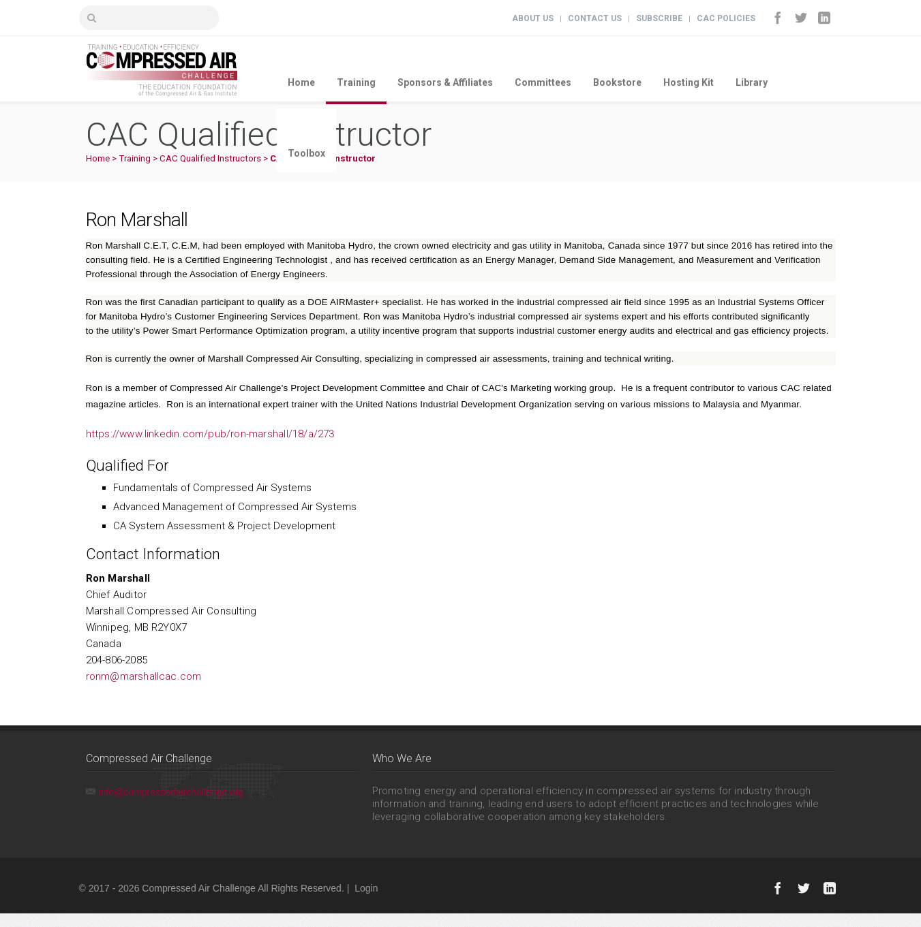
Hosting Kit (688, 82)
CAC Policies (726, 18)
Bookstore (617, 82)
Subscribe (659, 18)
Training (356, 82)
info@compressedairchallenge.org (171, 792)
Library (752, 82)
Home (301, 82)
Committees (543, 82)
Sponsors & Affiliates (445, 82)
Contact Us (595, 18)
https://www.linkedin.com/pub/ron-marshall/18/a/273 (210, 434)
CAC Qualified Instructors (210, 158)
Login (366, 888)
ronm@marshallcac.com (144, 676)
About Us (533, 18)
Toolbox (306, 153)
